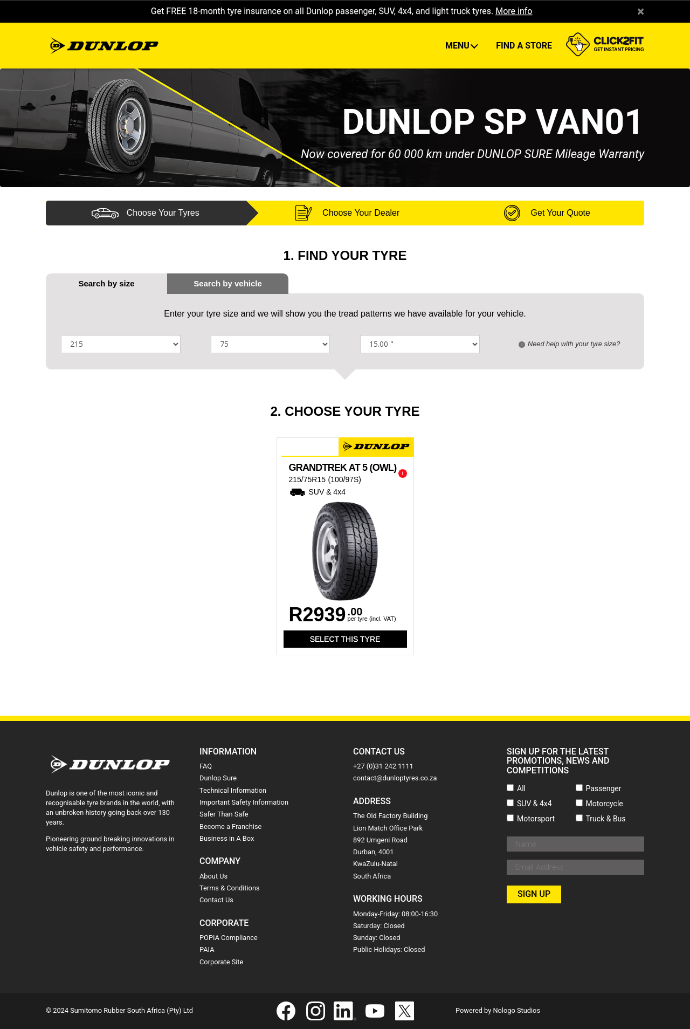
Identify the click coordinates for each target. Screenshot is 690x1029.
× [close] (640, 11)
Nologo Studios (516, 1010)
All (521, 788)
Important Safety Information (243, 802)
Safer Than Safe (223, 814)
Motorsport (536, 818)
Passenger (604, 788)
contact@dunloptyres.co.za (395, 778)
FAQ (205, 766)
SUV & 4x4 (534, 803)
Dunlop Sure (218, 778)
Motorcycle (604, 803)
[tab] (227, 283)
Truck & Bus (606, 818)
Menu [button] (458, 45)
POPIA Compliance (228, 938)
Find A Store (524, 45)
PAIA (207, 949)
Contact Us (216, 900)
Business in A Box (226, 838)
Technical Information (232, 790)
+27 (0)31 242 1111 (383, 766)
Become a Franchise (230, 826)
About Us (213, 876)
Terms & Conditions (229, 888)
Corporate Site (221, 962)
